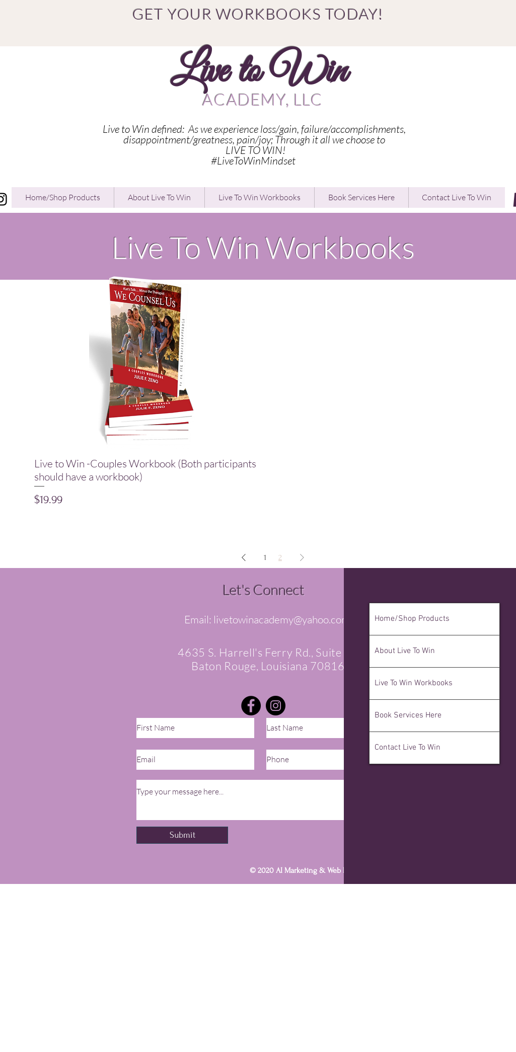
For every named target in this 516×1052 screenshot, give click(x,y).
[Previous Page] (244, 557)
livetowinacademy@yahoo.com (281, 619)
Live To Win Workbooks (414, 683)
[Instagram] (275, 705)
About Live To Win (405, 651)
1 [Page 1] (265, 557)
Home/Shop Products (412, 619)
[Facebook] (251, 705)
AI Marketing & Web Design (321, 870)
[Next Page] (302, 557)
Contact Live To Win (407, 748)
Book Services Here (408, 715)
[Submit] (182, 835)
